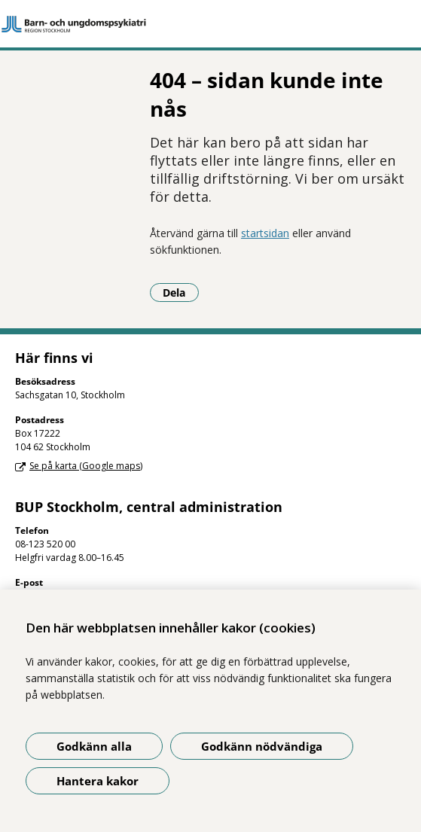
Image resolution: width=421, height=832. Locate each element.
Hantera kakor (97, 780)
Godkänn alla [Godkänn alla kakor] (94, 746)
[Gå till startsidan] (210, 24)
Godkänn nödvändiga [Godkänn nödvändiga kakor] (261, 746)
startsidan (265, 233)
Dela (181, 292)
